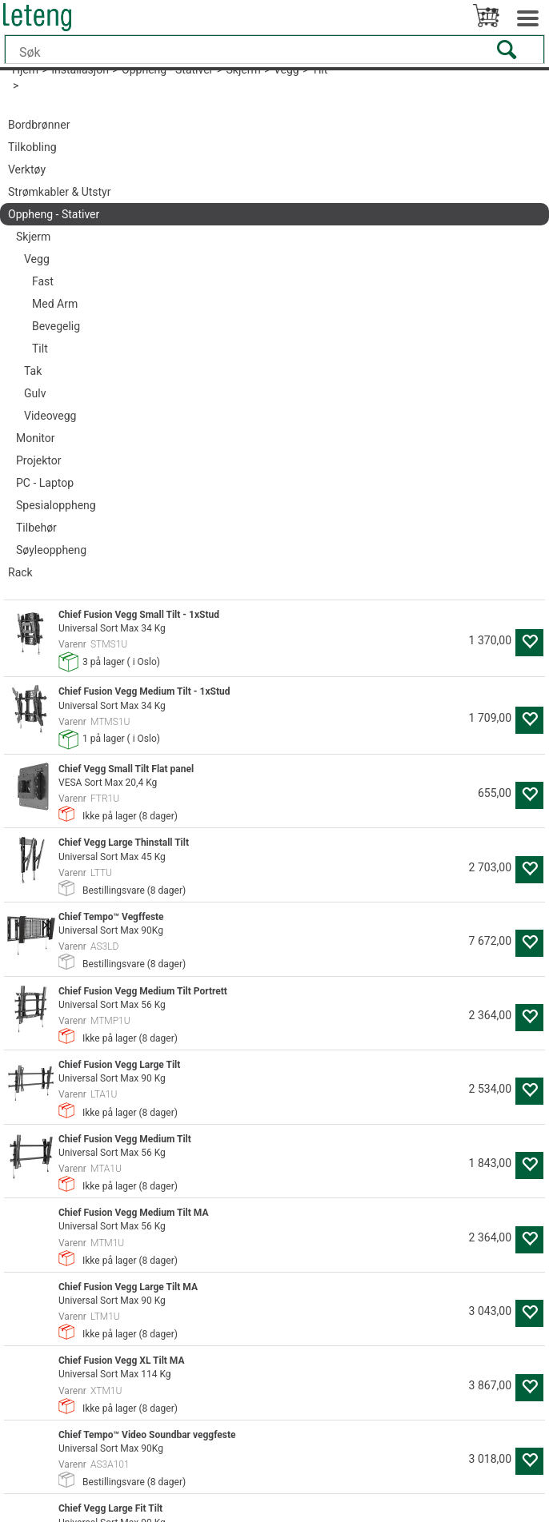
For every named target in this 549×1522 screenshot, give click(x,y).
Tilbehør (36, 527)
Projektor (38, 460)
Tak (33, 371)
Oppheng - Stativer (53, 214)
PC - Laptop (45, 482)
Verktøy (27, 169)
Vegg (37, 259)
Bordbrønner (39, 124)
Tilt (40, 348)
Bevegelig (56, 326)
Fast (43, 281)
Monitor (35, 438)
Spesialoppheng (56, 505)
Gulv (35, 393)
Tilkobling (32, 147)
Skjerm (33, 236)
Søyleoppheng (51, 550)
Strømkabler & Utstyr (59, 191)
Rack (20, 572)
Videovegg (50, 415)
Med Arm (55, 303)
